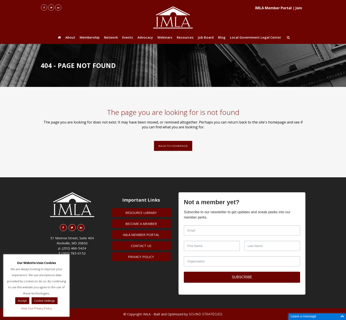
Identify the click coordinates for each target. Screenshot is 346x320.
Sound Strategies (205, 314)
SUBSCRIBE (242, 277)
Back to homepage (173, 146)
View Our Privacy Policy (36, 308)
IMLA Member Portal (273, 8)
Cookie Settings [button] (44, 301)
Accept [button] (22, 301)
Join (298, 8)
